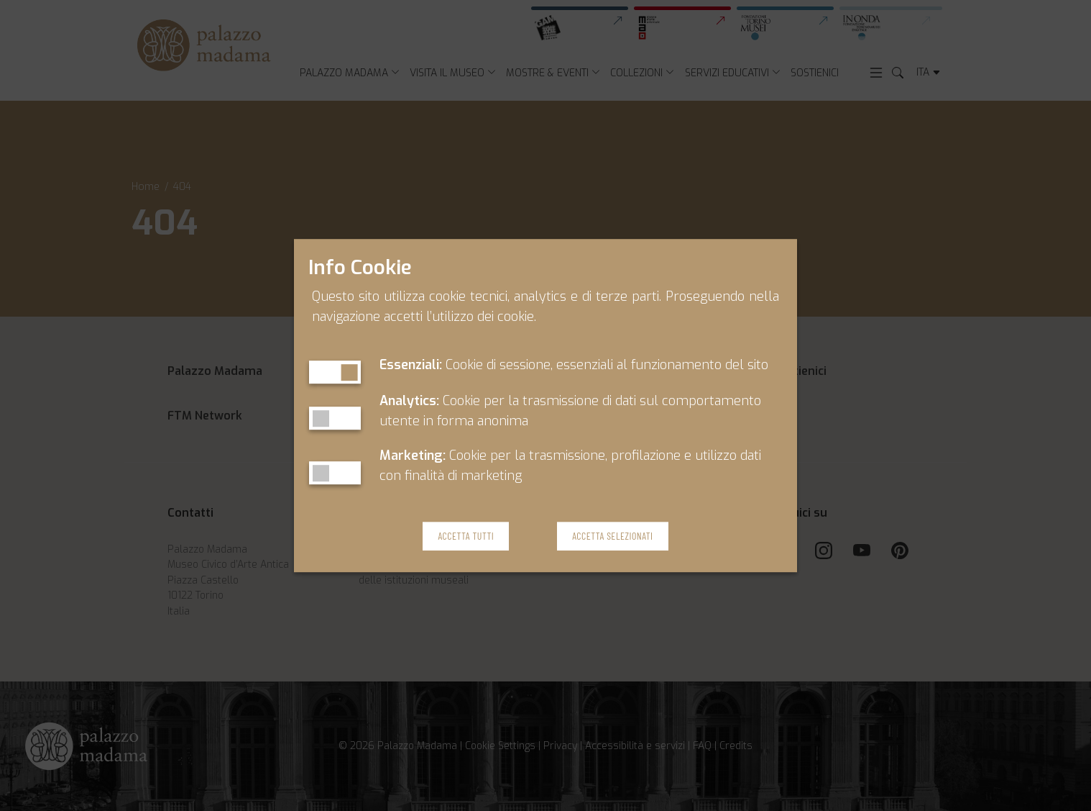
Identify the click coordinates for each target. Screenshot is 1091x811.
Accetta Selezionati (612, 536)
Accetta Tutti (466, 536)
